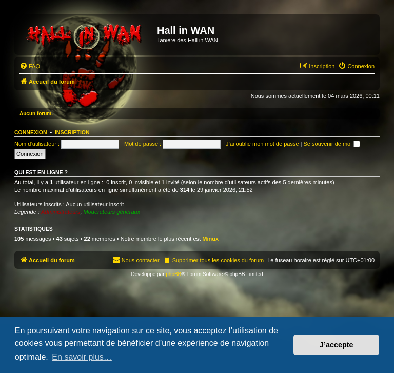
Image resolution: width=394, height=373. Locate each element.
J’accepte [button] (336, 345)
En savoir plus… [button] (82, 356)
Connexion (30, 132)
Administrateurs (60, 212)
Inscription (72, 132)
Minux (210, 238)
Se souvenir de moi (332, 144)
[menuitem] (29, 66)
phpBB (173, 274)
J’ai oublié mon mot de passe (262, 144)
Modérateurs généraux (112, 212)
